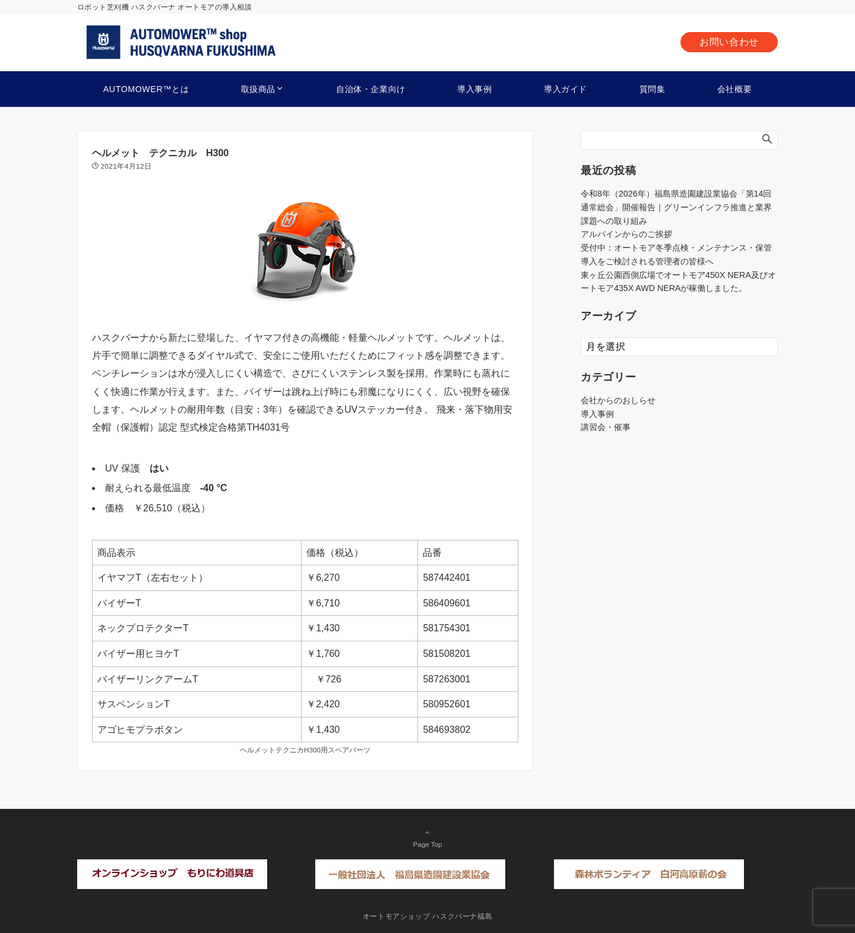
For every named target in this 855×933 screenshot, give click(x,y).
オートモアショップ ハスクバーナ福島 (428, 916)
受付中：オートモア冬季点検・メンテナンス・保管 (676, 247)
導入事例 (597, 414)
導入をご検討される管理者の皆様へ (647, 261)
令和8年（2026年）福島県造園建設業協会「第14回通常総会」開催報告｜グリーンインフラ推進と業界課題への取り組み (676, 207)
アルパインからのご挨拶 (626, 234)
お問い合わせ (729, 42)
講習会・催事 (606, 427)
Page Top (427, 838)
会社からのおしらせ (618, 400)
